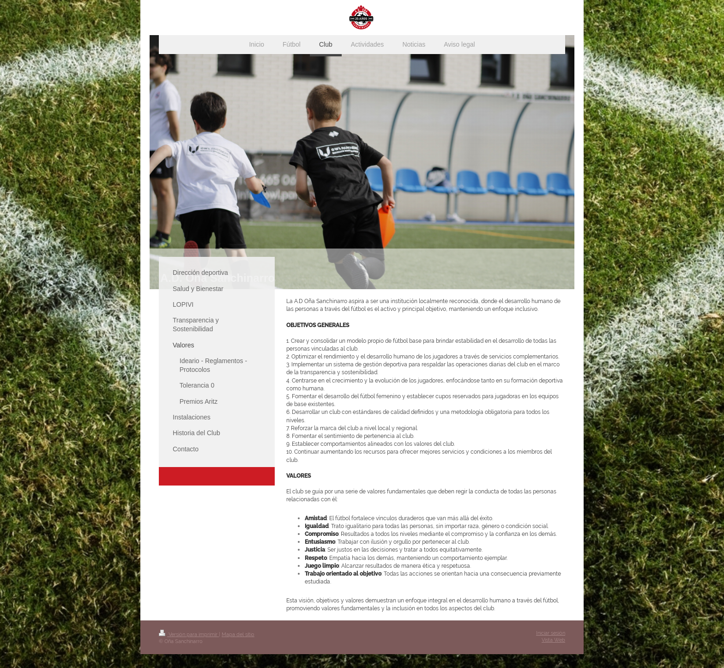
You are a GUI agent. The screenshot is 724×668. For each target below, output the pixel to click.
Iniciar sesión (550, 633)
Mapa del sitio (238, 635)
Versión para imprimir (189, 635)
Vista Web (553, 640)
